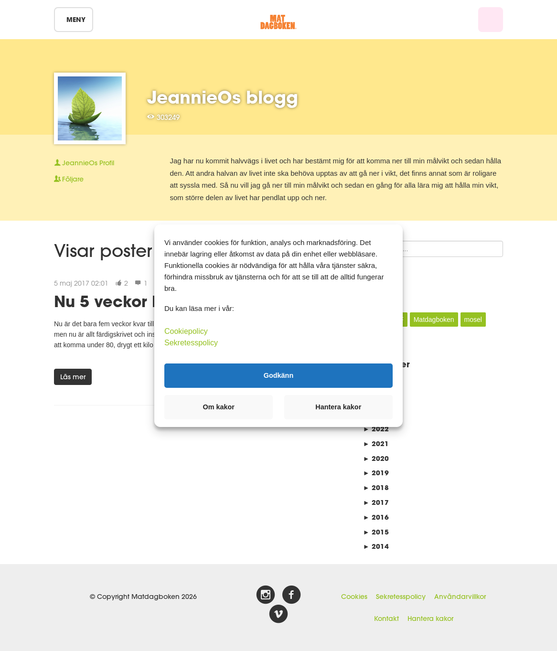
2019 (376, 472)
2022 (376, 428)
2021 (376, 443)
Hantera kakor (430, 618)
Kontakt (386, 618)
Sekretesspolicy (401, 596)
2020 (376, 458)
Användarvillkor (460, 596)
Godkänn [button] (278, 375)
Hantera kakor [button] (338, 407)
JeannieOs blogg (222, 96)
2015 (376, 531)
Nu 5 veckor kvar (120, 301)
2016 (376, 517)
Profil (84, 163)
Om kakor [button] (219, 407)
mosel (473, 319)
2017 (376, 502)
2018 (376, 487)
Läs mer (73, 377)
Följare (69, 179)
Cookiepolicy (186, 331)
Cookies (354, 596)
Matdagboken (434, 319)
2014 (376, 546)
